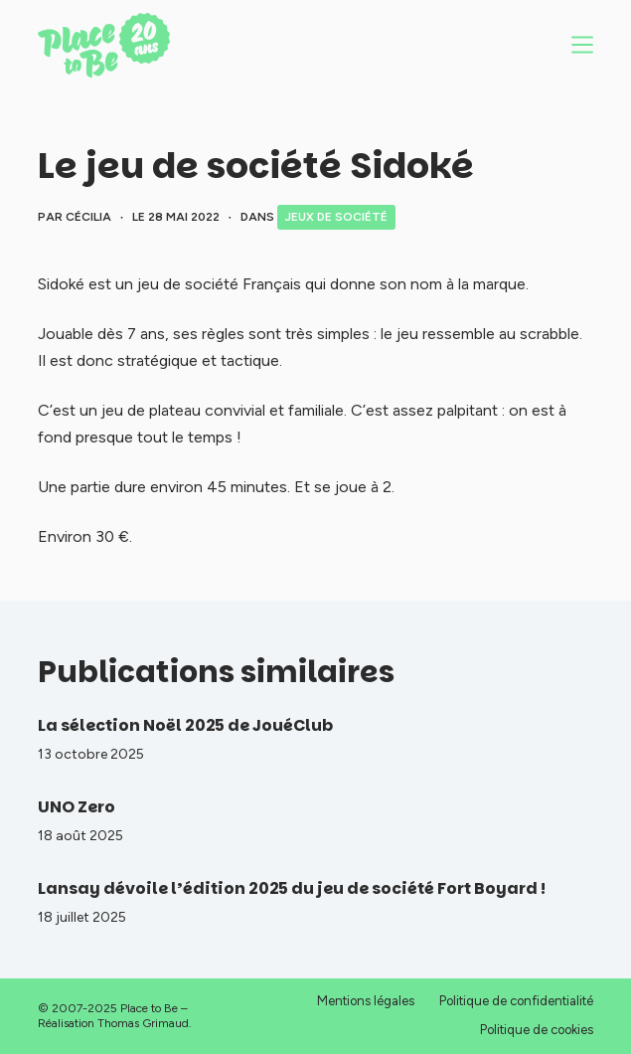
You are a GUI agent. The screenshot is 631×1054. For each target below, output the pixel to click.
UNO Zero (76, 806)
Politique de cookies (536, 1029)
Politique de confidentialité (516, 1000)
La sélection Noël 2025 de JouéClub (185, 725)
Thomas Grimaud (143, 1023)
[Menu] (582, 45)
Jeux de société (336, 217)
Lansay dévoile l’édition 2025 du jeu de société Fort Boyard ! (292, 888)
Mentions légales (365, 1000)
